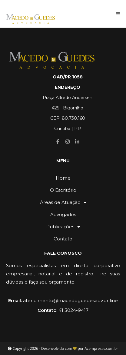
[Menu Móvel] (118, 13)
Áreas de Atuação (63, 202)
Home (63, 178)
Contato (63, 239)
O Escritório (63, 190)
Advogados (63, 214)
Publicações (63, 227)
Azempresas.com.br (101, 348)
